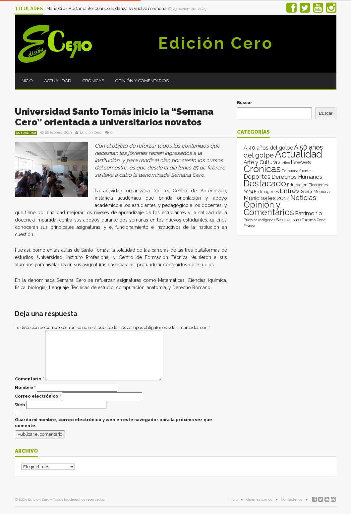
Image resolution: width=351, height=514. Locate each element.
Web (20, 404)
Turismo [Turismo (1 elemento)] (309, 220)
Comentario (29, 378)
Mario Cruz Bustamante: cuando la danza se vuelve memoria (106, 8)
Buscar (244, 102)
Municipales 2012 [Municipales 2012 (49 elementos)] (266, 198)
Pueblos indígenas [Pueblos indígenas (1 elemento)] (259, 220)
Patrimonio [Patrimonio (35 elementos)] (308, 213)
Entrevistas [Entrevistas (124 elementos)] (296, 191)
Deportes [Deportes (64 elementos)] (257, 176)
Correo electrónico (38, 396)
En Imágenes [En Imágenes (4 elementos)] (266, 191)
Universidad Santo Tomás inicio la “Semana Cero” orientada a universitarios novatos (114, 117)
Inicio (27, 80)
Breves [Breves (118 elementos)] (301, 162)
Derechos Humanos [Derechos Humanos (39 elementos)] (296, 176)
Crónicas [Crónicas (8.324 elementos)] (262, 168)
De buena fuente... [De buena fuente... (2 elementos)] (298, 170)
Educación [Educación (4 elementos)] (297, 184)
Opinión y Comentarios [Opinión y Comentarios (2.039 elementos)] (269, 208)
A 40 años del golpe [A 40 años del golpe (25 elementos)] (268, 148)
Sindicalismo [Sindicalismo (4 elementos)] (288, 219)
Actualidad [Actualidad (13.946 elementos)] (298, 154)
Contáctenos (291, 499)
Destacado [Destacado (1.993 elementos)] (265, 183)
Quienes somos (259, 499)
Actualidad (57, 80)
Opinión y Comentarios (142, 80)
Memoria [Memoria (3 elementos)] (322, 191)
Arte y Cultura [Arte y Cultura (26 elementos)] (260, 162)
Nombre (25, 387)
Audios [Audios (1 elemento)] (284, 163)
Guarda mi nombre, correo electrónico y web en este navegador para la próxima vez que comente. (113, 422)
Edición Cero (215, 43)
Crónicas (93, 80)
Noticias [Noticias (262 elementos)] (303, 197)
